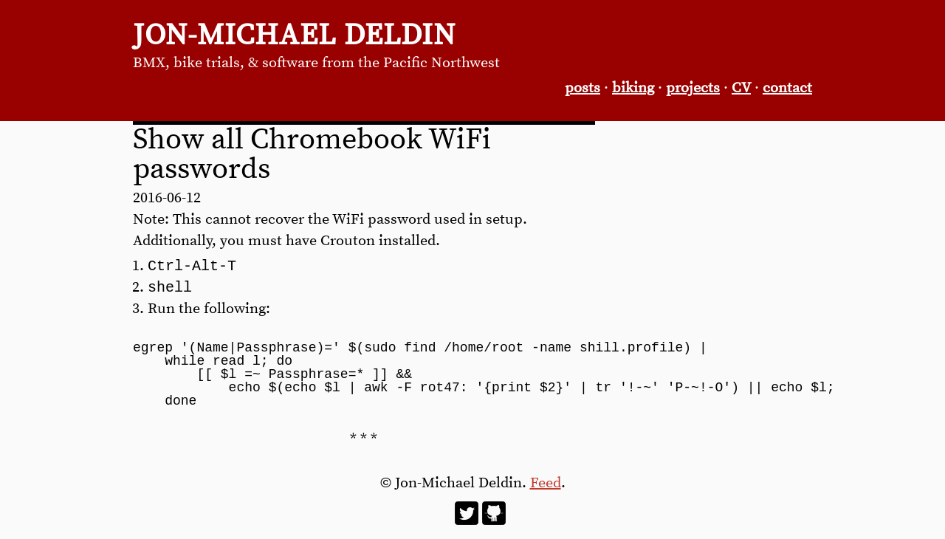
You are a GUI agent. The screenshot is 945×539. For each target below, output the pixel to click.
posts (582, 88)
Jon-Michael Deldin (294, 35)
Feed (545, 486)
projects (693, 88)
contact (787, 88)
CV (741, 88)
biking (633, 88)
